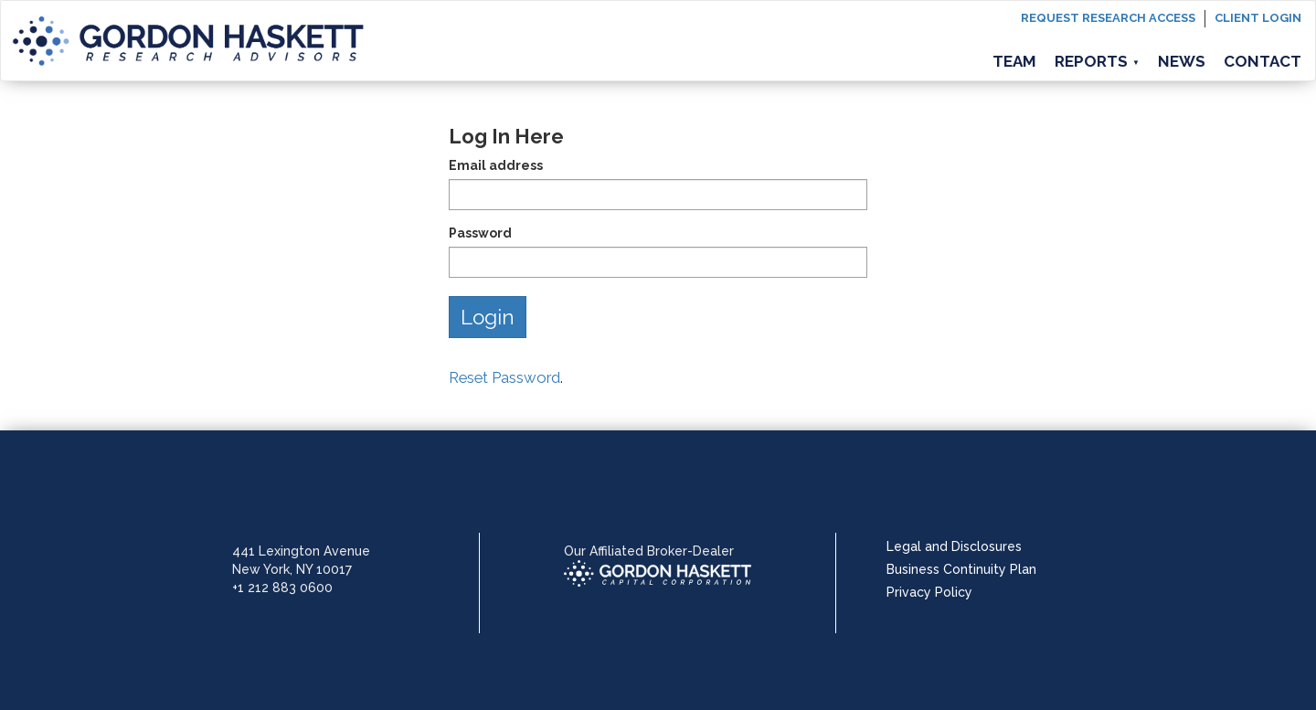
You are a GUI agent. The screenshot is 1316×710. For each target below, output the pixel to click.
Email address (496, 165)
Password (480, 233)
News (1181, 61)
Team (1014, 61)
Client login (1258, 18)
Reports (1097, 61)
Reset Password (504, 377)
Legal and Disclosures (954, 546)
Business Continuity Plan (961, 569)
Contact (1262, 61)
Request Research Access (1108, 18)
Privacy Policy (929, 592)
